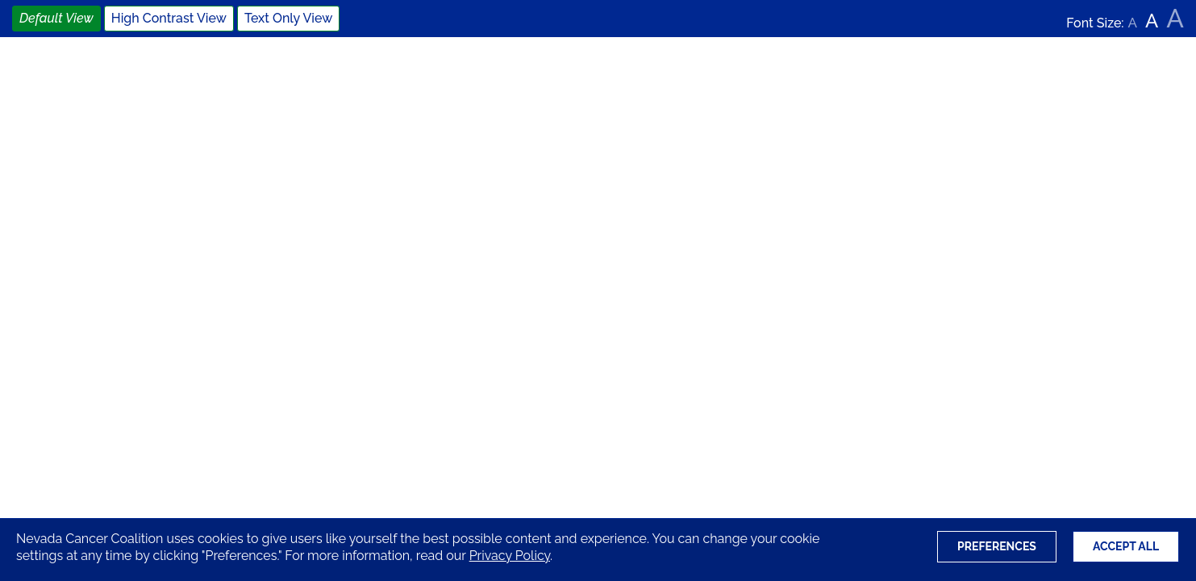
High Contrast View (169, 18)
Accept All (1126, 546)
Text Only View (288, 18)
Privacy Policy (509, 555)
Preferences (996, 546)
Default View (56, 18)
